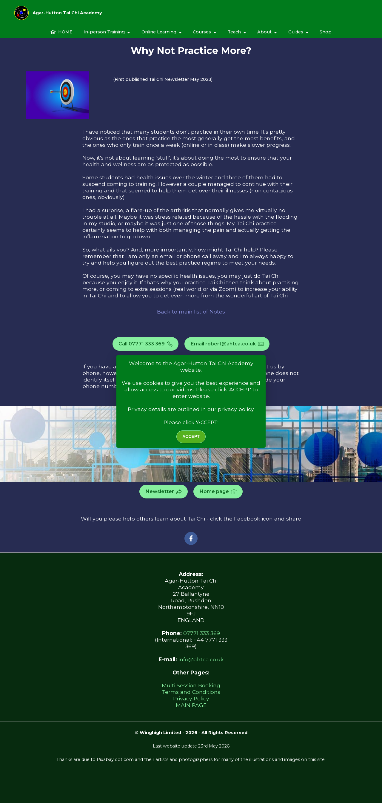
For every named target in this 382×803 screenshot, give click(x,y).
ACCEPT (191, 436)
